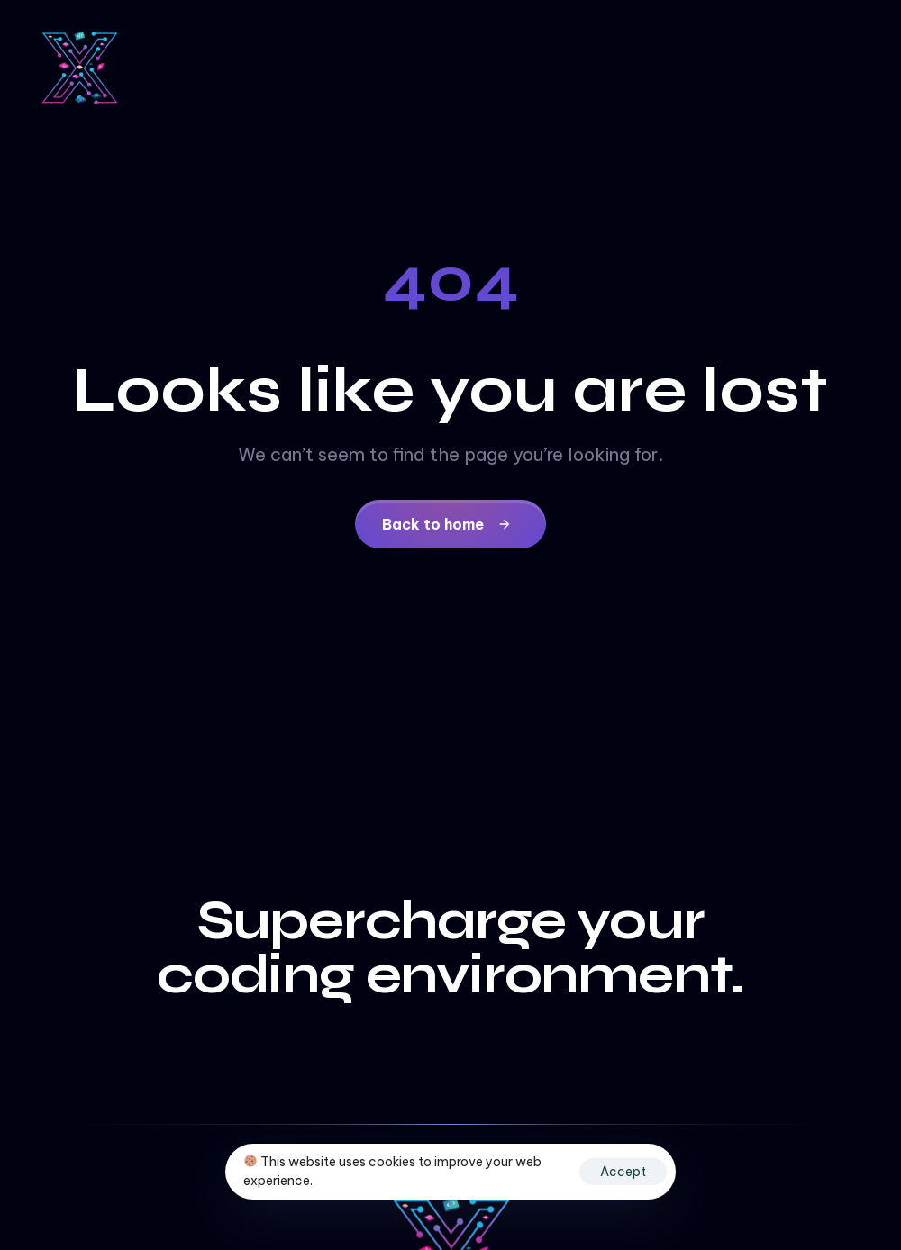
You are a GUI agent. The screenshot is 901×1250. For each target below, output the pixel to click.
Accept (623, 1172)
